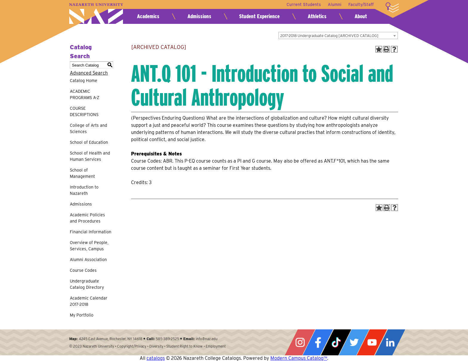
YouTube (372, 342)
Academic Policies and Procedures (87, 217)
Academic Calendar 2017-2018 (88, 301)
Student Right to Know (184, 346)
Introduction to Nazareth (84, 190)
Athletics (317, 16)
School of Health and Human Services (90, 156)
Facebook (317, 342)
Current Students (303, 4)
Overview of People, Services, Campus (89, 245)
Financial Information (90, 231)
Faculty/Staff (361, 4)
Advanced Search (89, 73)
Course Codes (83, 270)
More (392, 7)
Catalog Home (83, 80)
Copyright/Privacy (131, 346)
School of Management (82, 173)
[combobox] (338, 35)
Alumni (334, 4)
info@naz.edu (207, 339)
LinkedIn (390, 342)
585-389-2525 (167, 339)
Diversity (156, 346)
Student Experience (259, 16)
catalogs (156, 358)
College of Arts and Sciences (88, 128)
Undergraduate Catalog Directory (87, 284)
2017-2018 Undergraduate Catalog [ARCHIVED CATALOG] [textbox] (329, 35)
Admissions (199, 16)
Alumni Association (88, 259)
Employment (216, 346)
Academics (148, 16)
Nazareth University (96, 13)
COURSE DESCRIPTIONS (84, 111)
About (361, 16)
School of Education (89, 142)
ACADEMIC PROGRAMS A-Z (84, 94)
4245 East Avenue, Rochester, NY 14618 (110, 339)
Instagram (300, 342)
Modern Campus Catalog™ (298, 358)
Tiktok (336, 342)
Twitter (354, 342)
